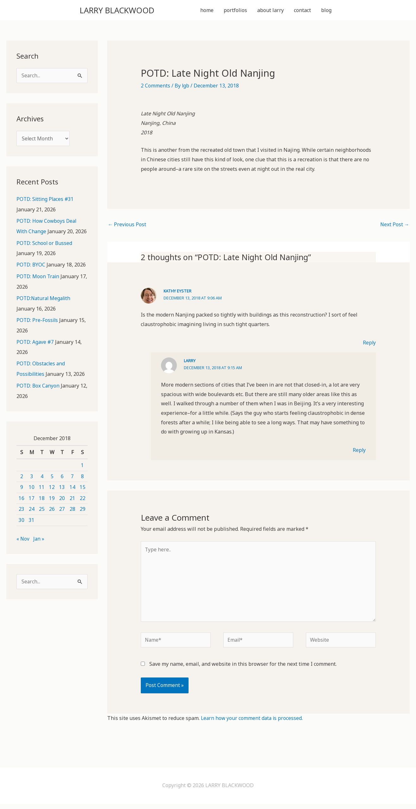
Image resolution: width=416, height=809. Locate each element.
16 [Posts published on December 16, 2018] (21, 507)
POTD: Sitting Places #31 (46, 201)
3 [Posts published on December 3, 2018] (31, 485)
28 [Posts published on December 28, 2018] (72, 518)
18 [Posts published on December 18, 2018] (42, 507)
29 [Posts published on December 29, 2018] (82, 518)
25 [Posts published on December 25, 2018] (42, 518)
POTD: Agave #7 (35, 352)
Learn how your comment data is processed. (253, 723)
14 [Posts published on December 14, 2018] (72, 496)
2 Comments (155, 86)
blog (326, 10)
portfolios (235, 10)
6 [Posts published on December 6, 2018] (62, 485)
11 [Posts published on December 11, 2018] (42, 496)
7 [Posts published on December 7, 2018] (72, 485)
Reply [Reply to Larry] (359, 451)
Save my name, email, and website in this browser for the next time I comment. (243, 668)
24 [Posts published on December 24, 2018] (31, 518)
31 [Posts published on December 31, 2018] (31, 529)
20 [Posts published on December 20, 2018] (62, 507)
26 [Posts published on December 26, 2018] (52, 518)
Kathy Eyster (178, 292)
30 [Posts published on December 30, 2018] (21, 529)
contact (302, 10)
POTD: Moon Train (38, 287)
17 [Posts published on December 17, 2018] (31, 507)
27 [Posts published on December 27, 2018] (62, 518)
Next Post (394, 226)
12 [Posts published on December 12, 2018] (52, 496)
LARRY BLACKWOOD (125, 10)
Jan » (39, 547)
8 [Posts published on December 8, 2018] (82, 485)
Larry (190, 362)
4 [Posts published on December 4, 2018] (41, 485)
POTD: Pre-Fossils (37, 330)
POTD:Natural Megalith (44, 308)
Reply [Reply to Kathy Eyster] (369, 344)
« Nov (23, 547)
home (207, 10)
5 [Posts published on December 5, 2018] (52, 485)
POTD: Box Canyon (38, 395)
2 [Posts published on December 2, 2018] (21, 485)
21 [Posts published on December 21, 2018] (72, 507)
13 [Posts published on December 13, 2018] (62, 496)
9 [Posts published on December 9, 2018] (21, 496)
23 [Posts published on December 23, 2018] (21, 518)
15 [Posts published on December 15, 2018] (82, 496)
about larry (270, 10)
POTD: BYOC (31, 276)
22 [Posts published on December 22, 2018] (82, 507)
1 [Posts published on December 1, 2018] (82, 474)
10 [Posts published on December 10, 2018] (31, 496)
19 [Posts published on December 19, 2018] (52, 507)
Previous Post (127, 226)
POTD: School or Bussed (44, 254)
